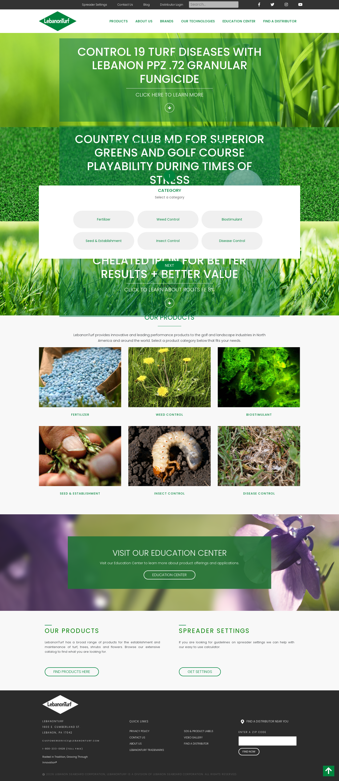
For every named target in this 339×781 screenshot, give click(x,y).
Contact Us (125, 5)
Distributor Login (171, 5)
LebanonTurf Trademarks (146, 750)
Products (118, 21)
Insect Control (158, 237)
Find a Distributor (280, 21)
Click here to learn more (169, 94)
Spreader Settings (94, 5)
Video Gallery (193, 737)
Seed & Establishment (97, 237)
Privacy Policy (139, 731)
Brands (166, 21)
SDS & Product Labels (198, 731)
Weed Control (158, 216)
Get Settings (200, 671)
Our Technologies (198, 21)
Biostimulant (222, 216)
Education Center (238, 21)
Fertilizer (91, 216)
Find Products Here (71, 671)
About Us (143, 21)
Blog (146, 5)
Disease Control (223, 237)
